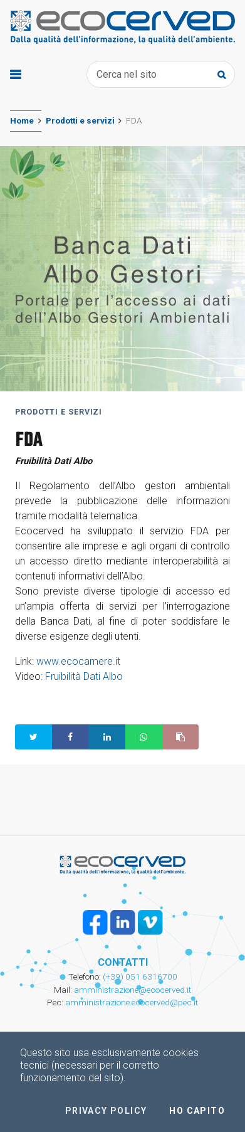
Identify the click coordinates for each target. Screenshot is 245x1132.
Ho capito (197, 1110)
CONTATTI (123, 962)
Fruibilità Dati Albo (84, 676)
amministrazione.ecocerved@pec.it (131, 1002)
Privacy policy (106, 1110)
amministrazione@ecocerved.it (132, 990)
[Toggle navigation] (15, 74)
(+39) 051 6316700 (139, 976)
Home (22, 120)
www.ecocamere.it (78, 661)
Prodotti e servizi (80, 120)
